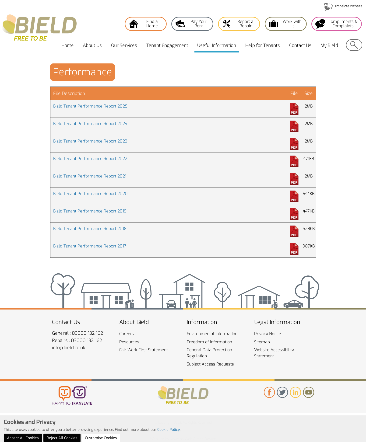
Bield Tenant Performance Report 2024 (90, 123)
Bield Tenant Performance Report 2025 (90, 106)
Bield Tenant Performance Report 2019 (90, 211)
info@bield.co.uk (68, 348)
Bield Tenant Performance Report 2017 (89, 246)
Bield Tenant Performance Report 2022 (90, 158)
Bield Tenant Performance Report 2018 (90, 228)
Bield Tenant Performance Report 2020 (90, 193)
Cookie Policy (168, 437)
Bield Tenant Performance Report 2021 (89, 176)
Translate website (348, 6)
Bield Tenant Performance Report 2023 (90, 141)
